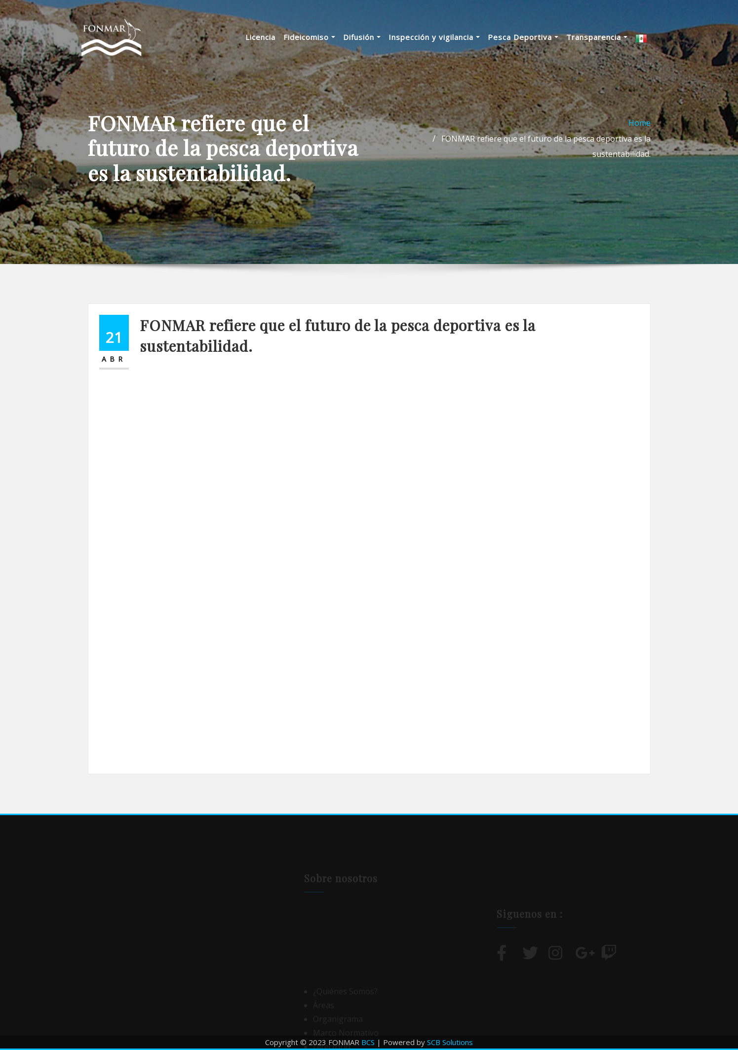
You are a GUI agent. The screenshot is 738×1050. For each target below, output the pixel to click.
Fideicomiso (309, 37)
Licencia (260, 37)
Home (639, 122)
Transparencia (596, 37)
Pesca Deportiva (523, 37)
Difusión (362, 37)
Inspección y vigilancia (434, 37)
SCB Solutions (450, 1042)
